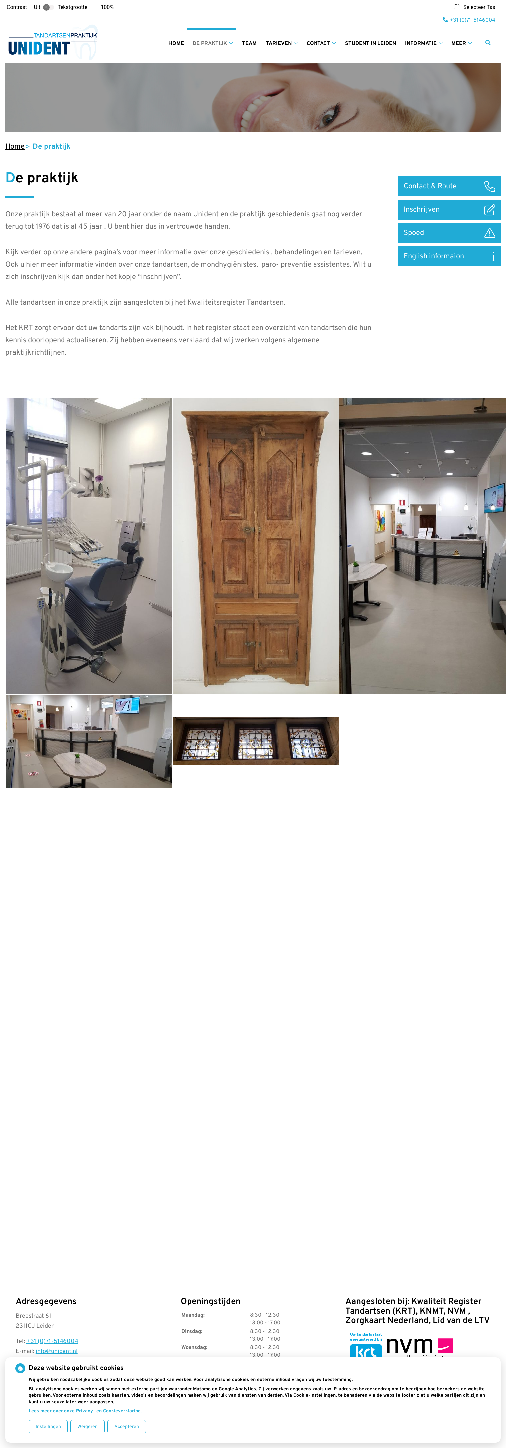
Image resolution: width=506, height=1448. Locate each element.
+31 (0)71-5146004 (52, 1341)
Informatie (421, 43)
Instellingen (48, 1427)
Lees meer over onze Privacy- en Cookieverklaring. (85, 1411)
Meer (458, 43)
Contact (318, 43)
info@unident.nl (57, 1351)
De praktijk (210, 43)
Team (249, 43)
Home (176, 43)
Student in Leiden (370, 43)
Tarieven (279, 43)
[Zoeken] (488, 42)
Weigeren (87, 1427)
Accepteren (126, 1427)
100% (107, 7)
